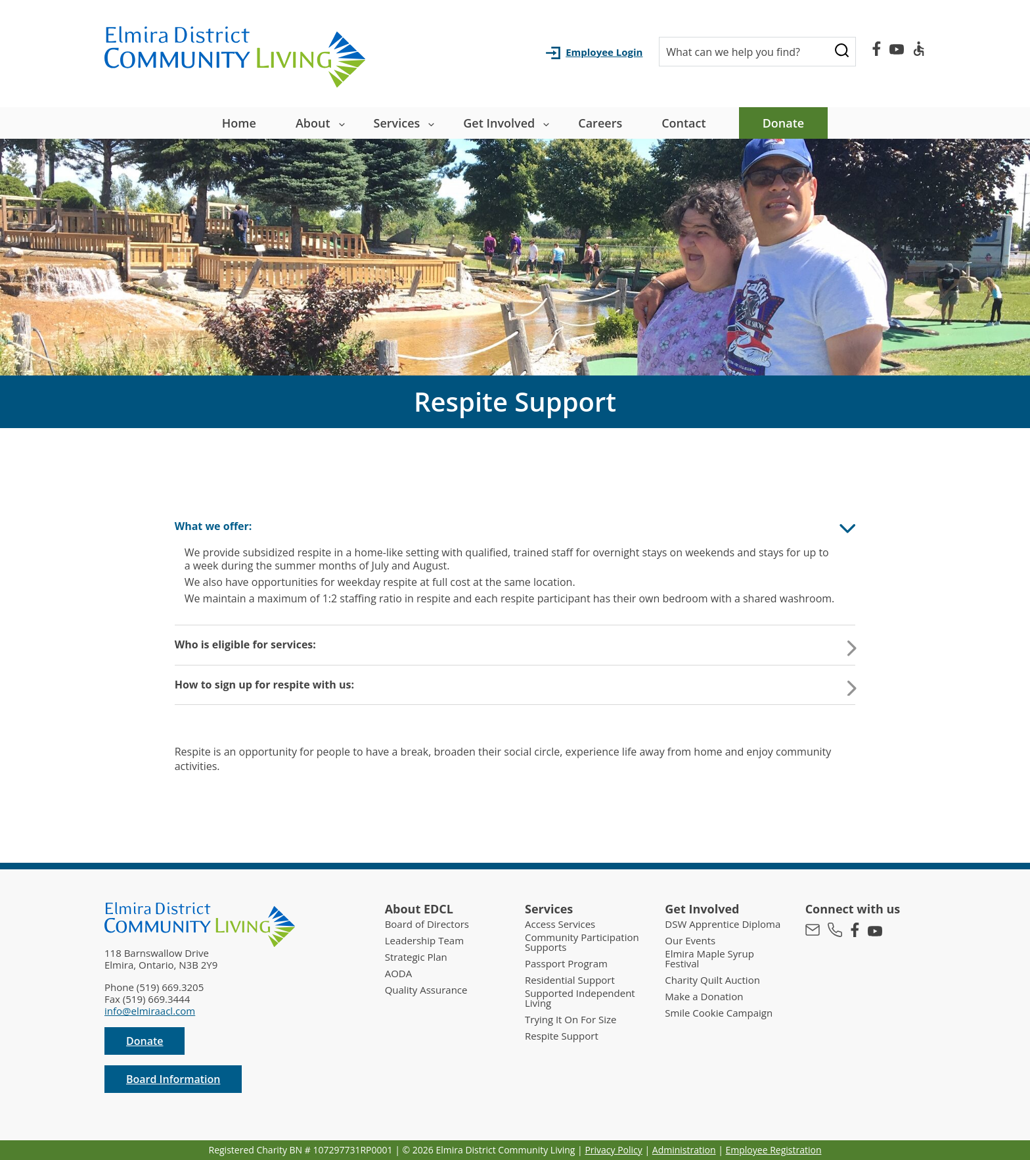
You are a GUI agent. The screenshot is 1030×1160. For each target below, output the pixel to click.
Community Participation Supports (582, 942)
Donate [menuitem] (784, 123)
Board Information (173, 1079)
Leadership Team (424, 941)
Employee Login (604, 52)
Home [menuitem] (239, 123)
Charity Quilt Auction (712, 980)
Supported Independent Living (580, 998)
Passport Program (566, 964)
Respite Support (561, 1036)
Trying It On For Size (570, 1020)
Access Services (560, 924)
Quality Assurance (426, 990)
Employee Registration (774, 1150)
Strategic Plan (416, 957)
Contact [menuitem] (683, 123)
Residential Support (570, 980)
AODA (399, 974)
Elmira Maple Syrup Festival (709, 959)
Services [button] (397, 123)
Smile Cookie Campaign (718, 1013)
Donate (144, 1041)
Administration (684, 1150)
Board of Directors (427, 924)
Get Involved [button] (499, 123)
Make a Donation (704, 997)
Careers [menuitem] (600, 123)
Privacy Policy (613, 1150)
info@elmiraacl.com (149, 1010)
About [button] (313, 123)
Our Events (690, 941)
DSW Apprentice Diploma (722, 924)
